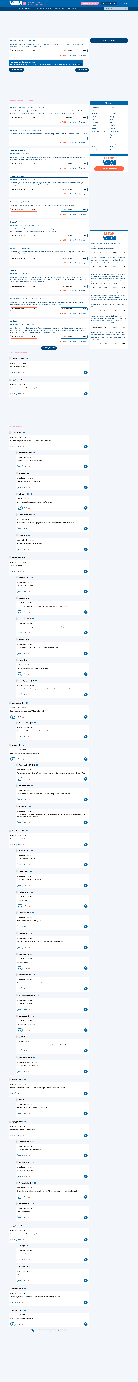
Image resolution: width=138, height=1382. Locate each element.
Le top (48, 8)
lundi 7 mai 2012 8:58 (23, 499)
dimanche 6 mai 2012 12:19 (24, 770)
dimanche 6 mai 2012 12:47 (24, 1146)
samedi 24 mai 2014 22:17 (24, 1271)
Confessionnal (58, 8)
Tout (12, 8)
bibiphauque (23, 1057)
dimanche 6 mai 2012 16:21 (24, 979)
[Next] (65, 1331)
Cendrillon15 (16, 358)
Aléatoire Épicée (38, 8)
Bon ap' (13, 222)
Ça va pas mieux (17, 176)
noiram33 (15, 1080)
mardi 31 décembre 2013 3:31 (25, 540)
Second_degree (24, 681)
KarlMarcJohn (23, 515)
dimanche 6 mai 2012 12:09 (18, 363)
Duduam (22, 871)
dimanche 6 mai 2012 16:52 (24, 1000)
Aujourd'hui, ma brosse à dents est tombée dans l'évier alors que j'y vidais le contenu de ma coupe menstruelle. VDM (48, 134)
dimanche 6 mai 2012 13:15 (24, 457)
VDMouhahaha (24, 1183)
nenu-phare (23, 1162)
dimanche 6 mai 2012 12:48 (24, 811)
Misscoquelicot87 (25, 765)
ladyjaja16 (22, 494)
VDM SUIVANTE (82, 70)
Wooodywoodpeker (26, 995)
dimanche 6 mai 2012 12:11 (17, 1293)
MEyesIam (22, 851)
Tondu (13, 271)
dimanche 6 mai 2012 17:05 (24, 1208)
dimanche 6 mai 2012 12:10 (17, 384)
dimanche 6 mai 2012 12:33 (24, 897)
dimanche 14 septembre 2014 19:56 (27, 1062)
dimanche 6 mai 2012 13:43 (24, 1167)
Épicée (27, 8)
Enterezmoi (23, 786)
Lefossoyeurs (16, 703)
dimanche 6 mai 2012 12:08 (18, 437)
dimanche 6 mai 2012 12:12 (17, 1315)
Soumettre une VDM (90, 3)
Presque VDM (71, 8)
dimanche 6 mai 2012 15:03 (24, 1188)
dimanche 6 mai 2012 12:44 (24, 1104)
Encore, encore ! (49, 348)
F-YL (20, 1246)
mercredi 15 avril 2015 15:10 (24, 727)
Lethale (21, 806)
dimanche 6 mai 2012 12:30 (24, 876)
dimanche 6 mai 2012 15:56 (24, 644)
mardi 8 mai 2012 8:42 (23, 519)
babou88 (22, 933)
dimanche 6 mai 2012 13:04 (24, 938)
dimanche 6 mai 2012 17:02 (24, 1021)
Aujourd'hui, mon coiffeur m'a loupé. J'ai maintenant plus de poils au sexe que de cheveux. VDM (42, 205)
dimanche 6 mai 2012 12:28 (24, 855)
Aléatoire (19, 8)
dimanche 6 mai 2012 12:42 (24, 582)
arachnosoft (23, 1016)
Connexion (124, 3)
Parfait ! (13, 321)
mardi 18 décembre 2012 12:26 (25, 685)
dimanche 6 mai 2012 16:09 (25, 959)
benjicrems (22, 892)
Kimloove (15, 1289)
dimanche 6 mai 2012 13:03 (24, 623)
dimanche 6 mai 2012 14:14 (24, 1250)
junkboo (15, 745)
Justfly (21, 535)
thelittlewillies (23, 453)
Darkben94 (23, 619)
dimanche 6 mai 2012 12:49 (24, 603)
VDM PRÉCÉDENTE (16, 70)
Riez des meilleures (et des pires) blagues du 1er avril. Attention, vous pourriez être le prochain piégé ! (46, 64)
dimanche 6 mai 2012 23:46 (25, 478)
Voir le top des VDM (109, 168)
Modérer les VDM (109, 3)
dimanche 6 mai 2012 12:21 (24, 790)
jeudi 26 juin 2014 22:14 (23, 1041)
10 (61, 1331)
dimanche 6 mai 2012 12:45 (24, 917)
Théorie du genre (17, 151)
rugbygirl (15, 1122)
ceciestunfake (23, 975)
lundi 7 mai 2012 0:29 (23, 665)
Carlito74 (15, 433)
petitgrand (22, 577)
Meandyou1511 (24, 723)
